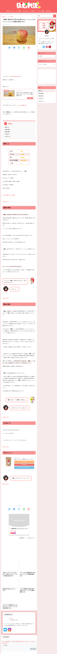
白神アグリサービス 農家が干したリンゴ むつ (23, 459)
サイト (4, 555)
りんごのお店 (25, 11)
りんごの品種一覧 (22, 105)
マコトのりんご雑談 (40, 11)
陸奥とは (7, 127)
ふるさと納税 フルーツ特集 (9, 195)
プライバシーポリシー (28, 651)
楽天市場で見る (24, 464)
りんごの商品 (32, 11)
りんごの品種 (18, 11)
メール (4, 550)
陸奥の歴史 (7, 131)
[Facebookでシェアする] (14, 48)
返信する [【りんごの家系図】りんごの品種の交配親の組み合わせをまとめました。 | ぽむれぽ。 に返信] (33, 517)
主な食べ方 (7, 134)
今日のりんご (8, 136)
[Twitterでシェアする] (9, 48)
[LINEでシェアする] (24, 48)
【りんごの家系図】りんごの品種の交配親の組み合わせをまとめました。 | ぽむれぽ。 (19, 509)
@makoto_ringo (15, 76)
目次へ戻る (6, 201)
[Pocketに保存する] (29, 48)
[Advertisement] (19, 59)
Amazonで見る (24, 461)
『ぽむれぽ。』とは (10, 11)
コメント (5, 529)
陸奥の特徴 (7, 129)
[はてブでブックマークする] (19, 48)
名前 (4, 545)
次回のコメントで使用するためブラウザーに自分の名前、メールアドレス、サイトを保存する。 (19, 561)
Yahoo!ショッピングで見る (24, 467)
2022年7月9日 (5, 511)
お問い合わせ (48, 11)
